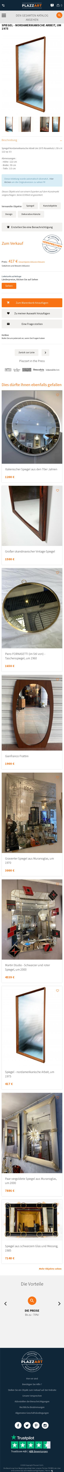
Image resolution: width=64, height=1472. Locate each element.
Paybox (41, 1470)
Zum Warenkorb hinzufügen (27, 302)
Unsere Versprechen (32, 1395)
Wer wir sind (32, 1378)
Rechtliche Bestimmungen (32, 1407)
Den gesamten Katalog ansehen (32, 17)
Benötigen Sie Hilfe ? (32, 1384)
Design (8, 214)
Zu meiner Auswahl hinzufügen (28, 313)
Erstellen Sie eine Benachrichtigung (30, 227)
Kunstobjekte (50, 205)
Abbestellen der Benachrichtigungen (32, 1401)
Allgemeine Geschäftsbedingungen (32, 1412)
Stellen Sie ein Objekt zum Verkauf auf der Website (32, 1389)
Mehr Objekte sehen (50, 1268)
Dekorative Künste (31, 214)
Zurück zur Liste (27, 352)
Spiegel (30, 205)
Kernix (49, 1470)
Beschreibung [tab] (9, 140)
